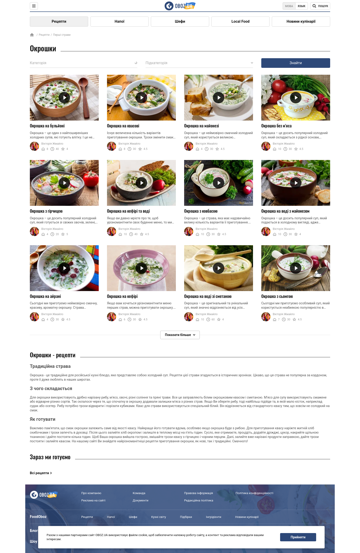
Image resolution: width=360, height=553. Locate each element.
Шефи (180, 21)
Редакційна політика (198, 500)
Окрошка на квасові (123, 125)
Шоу (33, 541)
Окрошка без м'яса (276, 125)
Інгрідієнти (213, 517)
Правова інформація (198, 493)
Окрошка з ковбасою (201, 211)
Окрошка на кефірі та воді (128, 211)
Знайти (296, 63)
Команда (139, 493)
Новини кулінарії (301, 21)
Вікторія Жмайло (52, 143)
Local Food (240, 21)
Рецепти (59, 21)
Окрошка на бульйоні (47, 125)
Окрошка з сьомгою (277, 296)
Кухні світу (158, 517)
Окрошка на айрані (45, 296)
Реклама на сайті (93, 500)
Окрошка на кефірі (122, 296)
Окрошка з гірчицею (46, 211)
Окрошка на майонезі (201, 125)
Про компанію (91, 493)
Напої (119, 21)
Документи (140, 500)
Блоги (35, 530)
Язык (301, 6)
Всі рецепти (39, 473)
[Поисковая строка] (320, 6)
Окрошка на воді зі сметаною (208, 296)
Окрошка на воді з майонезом (285, 211)
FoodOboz (38, 516)
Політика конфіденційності (254, 493)
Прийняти (298, 537)
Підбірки (186, 517)
